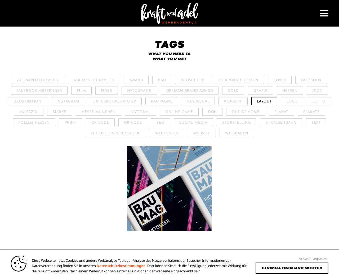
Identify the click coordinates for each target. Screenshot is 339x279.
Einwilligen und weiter (292, 268)
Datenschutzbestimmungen (121, 265)
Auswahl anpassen (313, 258)
